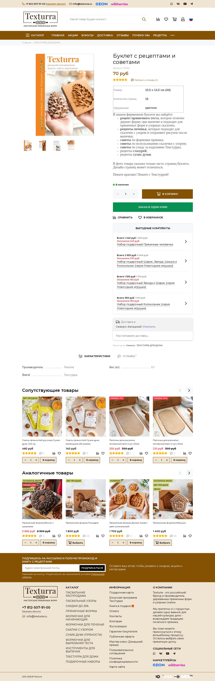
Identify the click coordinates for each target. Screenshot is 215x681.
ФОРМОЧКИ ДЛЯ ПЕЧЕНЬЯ (85, 624)
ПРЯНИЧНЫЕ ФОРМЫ (81, 611)
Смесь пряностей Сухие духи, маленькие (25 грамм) (83, 442)
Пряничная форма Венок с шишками (38, 524)
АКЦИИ (73, 35)
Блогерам (115, 621)
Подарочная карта (121, 592)
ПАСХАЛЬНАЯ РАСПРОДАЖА (76, 594)
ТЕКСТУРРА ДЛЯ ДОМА (150, 345)
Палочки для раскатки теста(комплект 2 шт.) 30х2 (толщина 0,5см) (168, 442)
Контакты (115, 616)
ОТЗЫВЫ (123, 35)
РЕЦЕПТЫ (160, 35)
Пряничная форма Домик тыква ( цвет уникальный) (128, 524)
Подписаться (92, 568)
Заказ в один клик (152, 207)
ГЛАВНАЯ (58, 35)
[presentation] (180, 390)
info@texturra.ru (80, 4)
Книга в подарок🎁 (121, 606)
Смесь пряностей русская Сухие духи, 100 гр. (41, 442)
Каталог (35, 35)
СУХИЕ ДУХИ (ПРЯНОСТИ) (84, 634)
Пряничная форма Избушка (169, 522)
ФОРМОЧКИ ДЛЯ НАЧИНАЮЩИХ (78, 618)
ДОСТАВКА (105, 35)
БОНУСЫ (88, 35)
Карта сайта (117, 666)
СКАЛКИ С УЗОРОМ (79, 629)
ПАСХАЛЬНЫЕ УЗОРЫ (81, 601)
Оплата (114, 611)
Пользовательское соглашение (121, 651)
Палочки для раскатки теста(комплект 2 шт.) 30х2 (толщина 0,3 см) (124, 442)
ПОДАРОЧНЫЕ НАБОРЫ (83, 661)
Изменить (149, 326)
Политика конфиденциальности (123, 660)
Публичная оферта (121, 636)
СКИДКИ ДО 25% (77, 606)
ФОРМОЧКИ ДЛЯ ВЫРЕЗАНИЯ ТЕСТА (79, 641)
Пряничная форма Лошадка (82, 522)
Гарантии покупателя (123, 631)
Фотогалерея (118, 626)
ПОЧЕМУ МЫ (141, 35)
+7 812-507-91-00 (33, 4)
